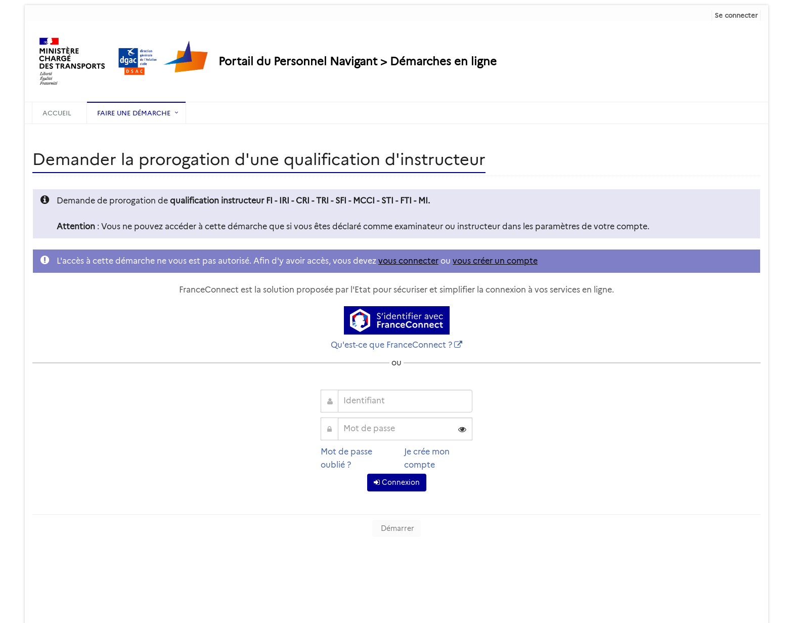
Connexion (397, 482)
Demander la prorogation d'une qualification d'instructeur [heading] (259, 159)
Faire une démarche (133, 113)
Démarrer (396, 528)
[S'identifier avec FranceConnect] (397, 320)
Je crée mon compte (427, 458)
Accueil (56, 113)
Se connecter (736, 15)
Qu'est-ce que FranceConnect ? (391, 345)
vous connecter (408, 261)
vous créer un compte (495, 261)
